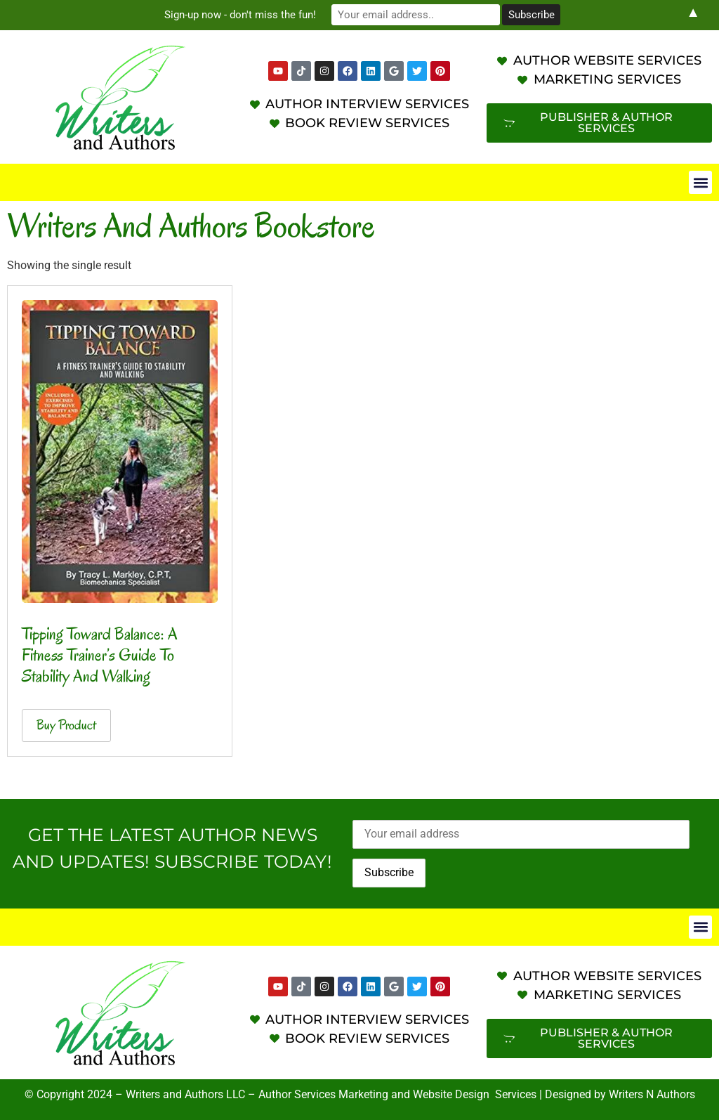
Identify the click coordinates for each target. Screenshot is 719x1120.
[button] (700, 182)
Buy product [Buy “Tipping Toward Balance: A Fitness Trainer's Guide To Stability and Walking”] (66, 725)
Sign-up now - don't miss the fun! (240, 14)
